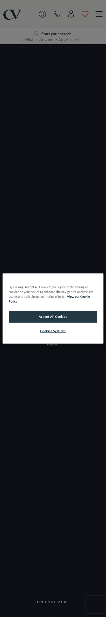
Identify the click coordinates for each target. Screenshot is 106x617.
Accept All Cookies (53, 316)
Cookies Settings (53, 331)
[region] (53, 308)
